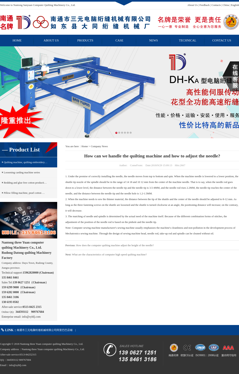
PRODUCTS (85, 40)
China (226, 5)
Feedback (205, 5)
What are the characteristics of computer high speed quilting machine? (109, 254)
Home (85, 146)
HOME (16, 40)
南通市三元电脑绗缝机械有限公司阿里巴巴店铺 (45, 330)
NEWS (153, 40)
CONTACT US (221, 40)
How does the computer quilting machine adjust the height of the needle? (115, 245)
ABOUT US (51, 40)
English (235, 5)
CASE (119, 40)
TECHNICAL (187, 40)
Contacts (216, 5)
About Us (192, 5)
